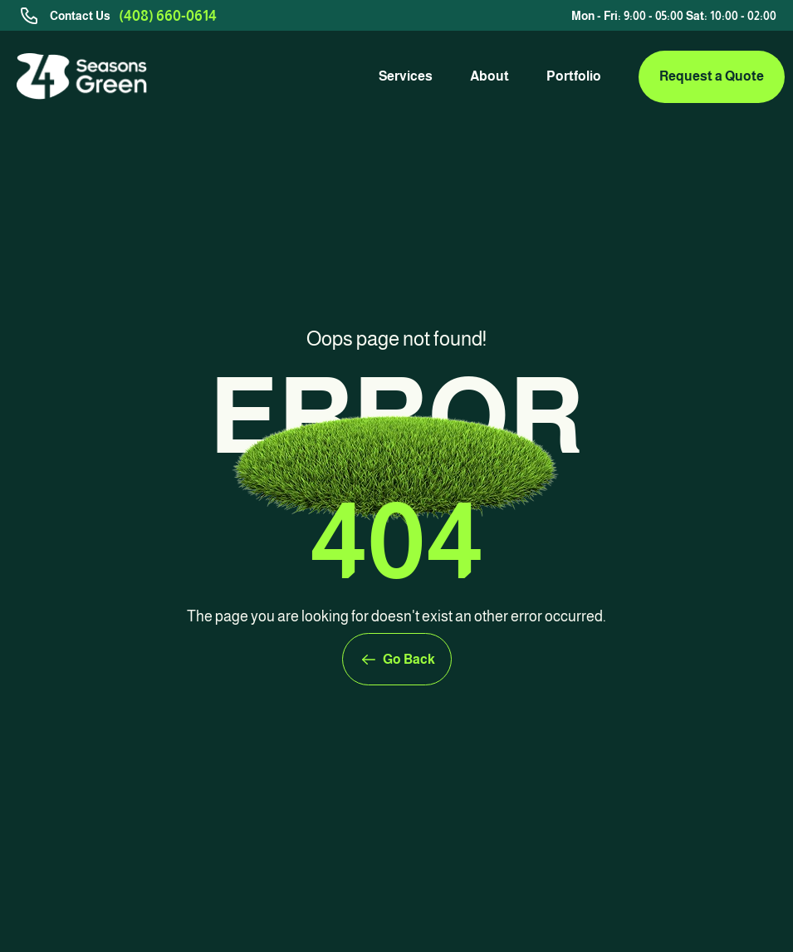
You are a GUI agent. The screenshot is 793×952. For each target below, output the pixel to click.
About (489, 76)
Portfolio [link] (573, 76)
